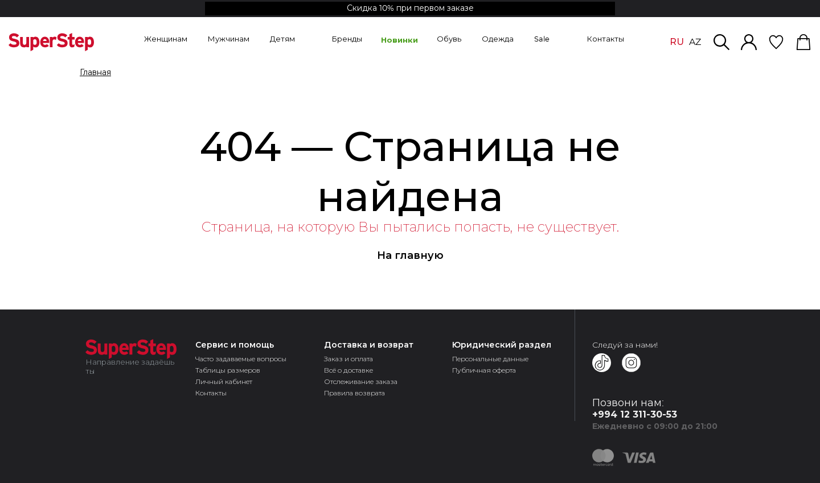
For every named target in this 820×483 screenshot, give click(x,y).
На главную (410, 255)
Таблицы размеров (227, 370)
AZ (695, 42)
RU (677, 41)
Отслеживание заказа (360, 381)
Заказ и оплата (348, 358)
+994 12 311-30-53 (634, 414)
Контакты (211, 393)
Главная (95, 73)
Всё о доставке (348, 370)
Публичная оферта (484, 370)
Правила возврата (354, 393)
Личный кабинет (223, 381)
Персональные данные (490, 358)
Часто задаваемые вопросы (240, 358)
